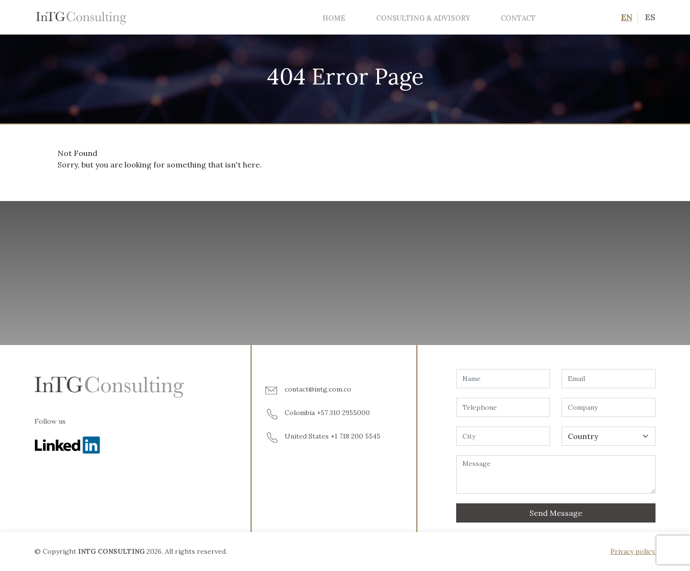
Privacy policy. (633, 551)
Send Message (555, 513)
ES (650, 17)
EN (626, 17)
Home (333, 18)
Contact (518, 18)
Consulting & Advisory (423, 18)
